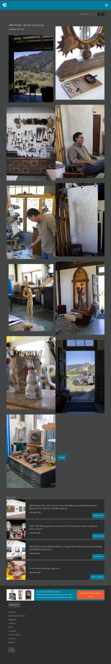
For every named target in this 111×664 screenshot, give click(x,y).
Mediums (13, 620)
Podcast (13, 631)
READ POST (98, 515)
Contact (13, 639)
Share (62, 457)
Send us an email (102, 14)
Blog (11, 627)
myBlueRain (14, 605)
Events (12, 623)
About (11, 642)
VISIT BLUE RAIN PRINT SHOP (90, 595)
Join (11, 650)
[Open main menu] (106, 5)
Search (98, 14)
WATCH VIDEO (97, 577)
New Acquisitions (17, 616)
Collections (15, 635)
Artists (12, 612)
